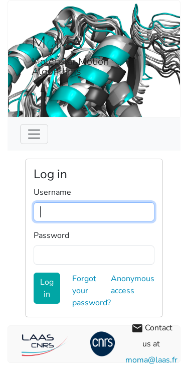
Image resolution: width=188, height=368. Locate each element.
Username (52, 192)
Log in (47, 288)
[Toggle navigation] (34, 134)
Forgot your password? (91, 290)
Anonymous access (132, 284)
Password (51, 235)
